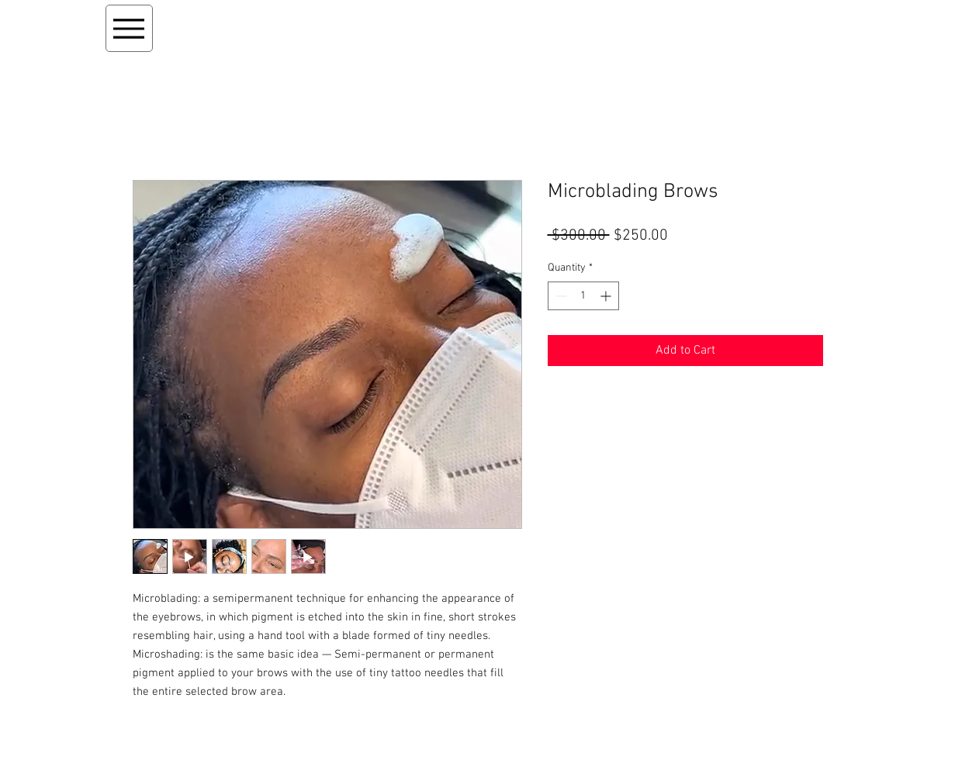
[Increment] (607, 295)
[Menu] (129, 28)
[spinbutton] (583, 295)
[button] (758, 24)
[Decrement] (559, 295)
